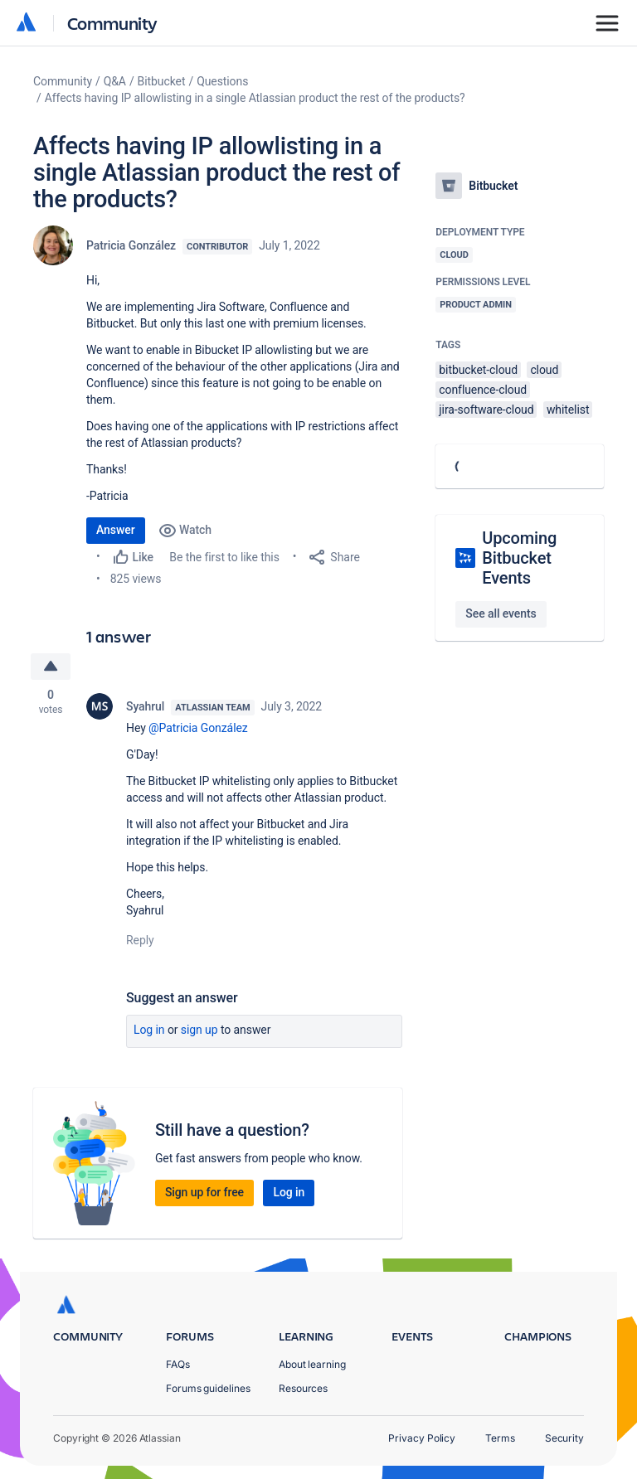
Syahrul (145, 706)
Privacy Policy (421, 1438)
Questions (222, 81)
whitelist (568, 409)
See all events (500, 613)
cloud (544, 369)
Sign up (199, 1029)
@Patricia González (198, 728)
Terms (500, 1438)
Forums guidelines (208, 1388)
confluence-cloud (483, 389)
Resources (303, 1388)
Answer (115, 529)
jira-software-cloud (486, 409)
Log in (149, 1029)
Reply (140, 940)
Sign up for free (204, 1192)
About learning (312, 1364)
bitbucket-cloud (478, 369)
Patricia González (131, 245)
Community (112, 23)
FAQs (178, 1364)
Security (564, 1438)
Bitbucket (162, 81)
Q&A (115, 81)
